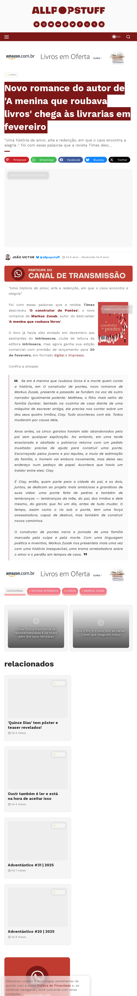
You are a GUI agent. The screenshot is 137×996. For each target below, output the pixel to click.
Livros (71, 590)
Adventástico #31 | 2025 (31, 798)
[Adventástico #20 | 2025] (101, 774)
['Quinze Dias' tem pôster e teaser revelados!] (35, 698)
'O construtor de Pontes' (54, 310)
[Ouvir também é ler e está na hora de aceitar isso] (101, 698)
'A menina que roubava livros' (35, 321)
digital (59, 355)
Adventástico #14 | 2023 (51, 963)
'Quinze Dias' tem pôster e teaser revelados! (31, 725)
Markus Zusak (44, 316)
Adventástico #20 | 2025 (97, 798)
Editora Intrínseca (45, 590)
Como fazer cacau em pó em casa (58, 988)
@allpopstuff (50, 257)
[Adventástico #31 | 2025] (35, 774)
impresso (76, 355)
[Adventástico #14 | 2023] (18, 969)
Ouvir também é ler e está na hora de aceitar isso (96, 727)
